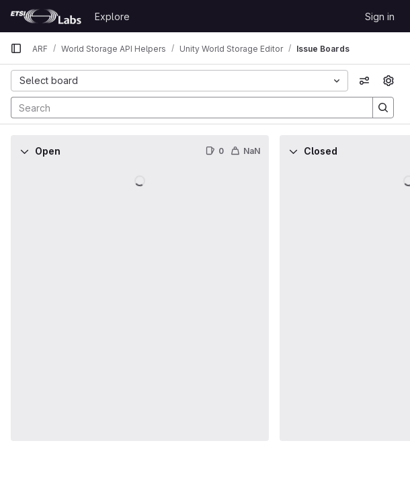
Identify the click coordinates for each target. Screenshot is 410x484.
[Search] (185, 107)
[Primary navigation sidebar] (16, 48)
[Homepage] (45, 16)
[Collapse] (24, 151)
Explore (112, 16)
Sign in (380, 16)
